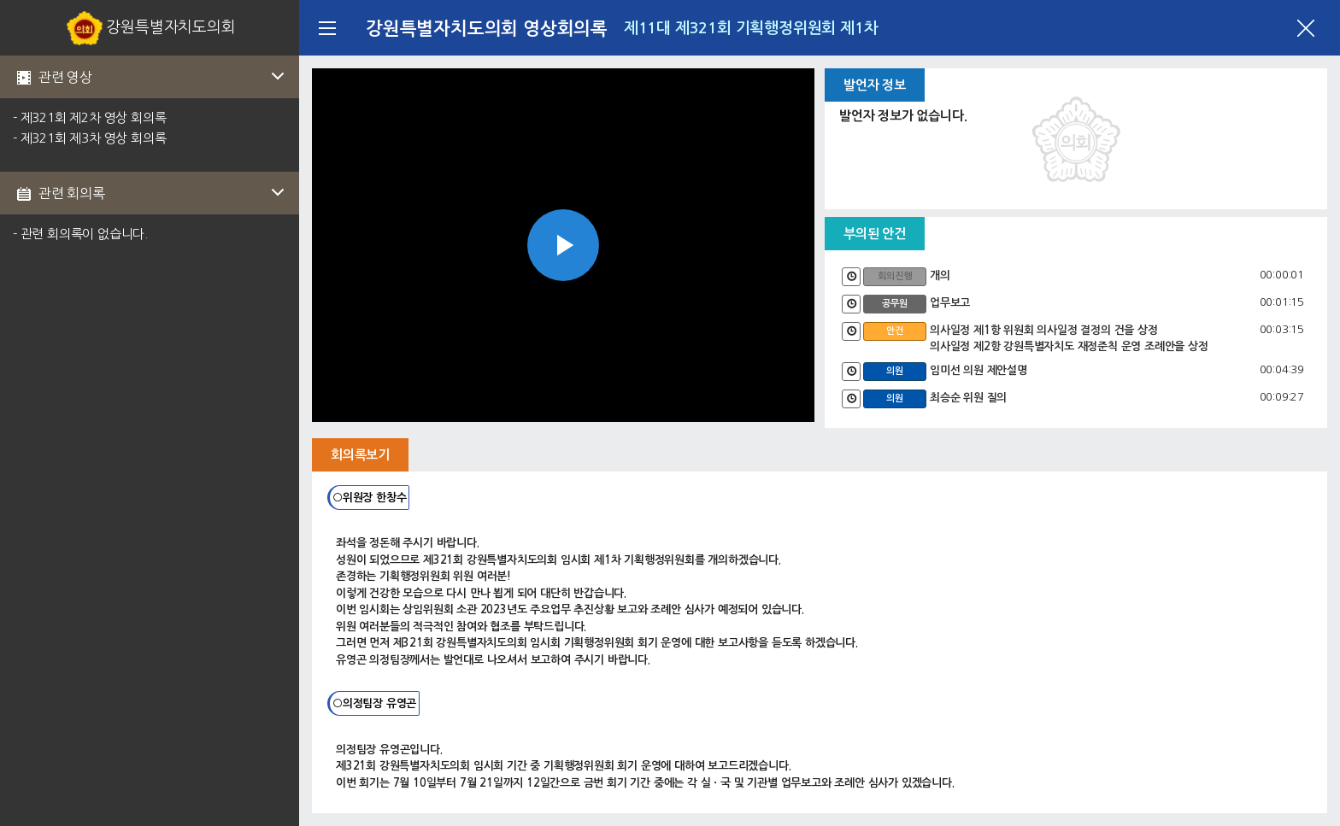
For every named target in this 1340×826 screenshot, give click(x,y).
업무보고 (950, 302)
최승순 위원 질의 (968, 397)
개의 (940, 275)
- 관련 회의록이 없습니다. (80, 233)
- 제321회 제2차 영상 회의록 (89, 117)
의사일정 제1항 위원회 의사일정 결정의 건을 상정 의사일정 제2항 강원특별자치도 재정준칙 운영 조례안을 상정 (1069, 339)
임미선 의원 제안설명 (978, 370)
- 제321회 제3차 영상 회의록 (89, 138)
